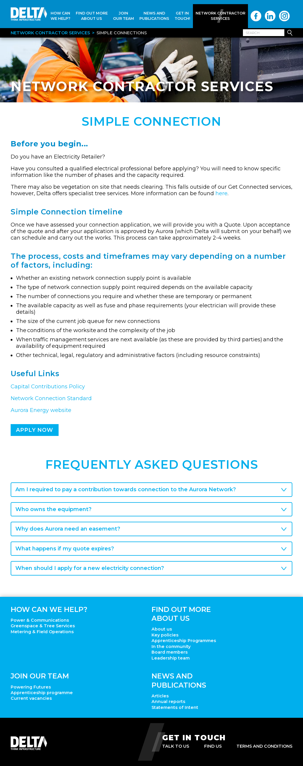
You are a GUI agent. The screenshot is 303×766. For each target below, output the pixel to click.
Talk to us (175, 746)
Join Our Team (123, 16)
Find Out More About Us (92, 16)
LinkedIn (270, 16)
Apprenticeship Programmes (184, 640)
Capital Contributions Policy (48, 386)
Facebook (256, 16)
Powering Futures (31, 687)
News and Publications (154, 16)
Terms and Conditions (264, 746)
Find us (213, 746)
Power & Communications (40, 620)
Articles (160, 696)
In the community (171, 646)
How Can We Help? (60, 16)
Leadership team (171, 658)
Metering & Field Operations (42, 631)
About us (162, 629)
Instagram (284, 16)
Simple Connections (121, 33)
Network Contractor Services (220, 16)
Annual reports (168, 701)
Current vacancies (31, 698)
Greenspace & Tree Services (43, 625)
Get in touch (194, 737)
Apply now (34, 430)
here (221, 193)
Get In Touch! (182, 16)
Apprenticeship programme (42, 692)
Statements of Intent (175, 707)
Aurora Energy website (41, 410)
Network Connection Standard (51, 398)
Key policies (165, 635)
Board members (170, 652)
